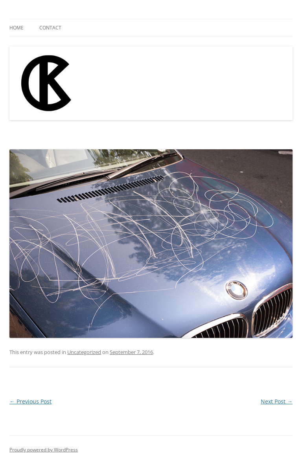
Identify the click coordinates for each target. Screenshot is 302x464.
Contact (50, 27)
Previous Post (30, 401)
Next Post (277, 401)
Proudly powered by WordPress (43, 449)
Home (16, 27)
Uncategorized (84, 352)
